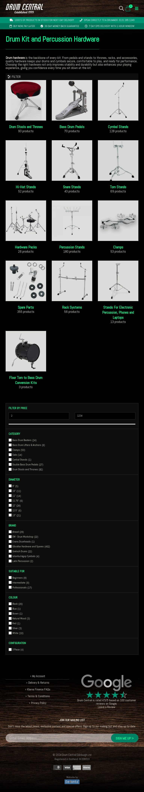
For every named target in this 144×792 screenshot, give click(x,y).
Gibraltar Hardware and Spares (28, 546)
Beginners (17, 577)
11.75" (15, 500)
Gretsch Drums (19, 551)
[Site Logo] (24, 8)
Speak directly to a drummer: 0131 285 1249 (109, 20)
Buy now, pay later (24, 26)
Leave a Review (106, 707)
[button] (121, 8)
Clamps (16, 450)
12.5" (14, 510)
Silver (15, 628)
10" (14, 491)
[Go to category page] (26, 100)
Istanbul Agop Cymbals (23, 556)
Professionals (19, 587)
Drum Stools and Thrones (25, 469)
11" (14, 495)
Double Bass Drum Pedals (25, 464)
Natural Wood (19, 618)
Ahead (15, 531)
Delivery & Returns (38, 683)
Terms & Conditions (39, 696)
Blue (14, 608)
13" (14, 515)
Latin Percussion (20, 561)
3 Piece (16, 649)
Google (113, 704)
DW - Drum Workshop (22, 536)
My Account (38, 676)
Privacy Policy (38, 703)
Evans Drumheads (21, 541)
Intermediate (18, 582)
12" (14, 505)
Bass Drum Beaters (22, 440)
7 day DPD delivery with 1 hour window (111, 26)
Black (15, 603)
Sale (14, 454)
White (15, 633)
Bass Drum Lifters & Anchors (26, 445)
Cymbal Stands (19, 459)
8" (13, 486)
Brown (15, 613)
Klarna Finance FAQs (38, 689)
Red (14, 623)
